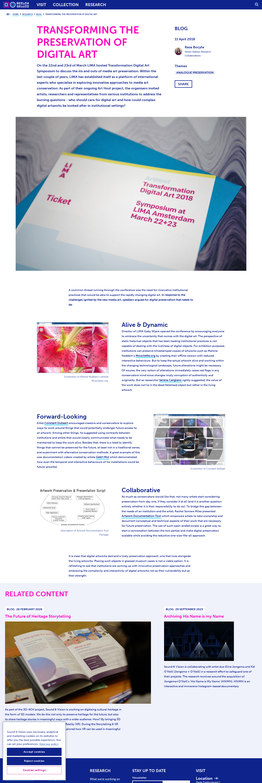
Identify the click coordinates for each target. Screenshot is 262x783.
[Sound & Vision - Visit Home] (9, 5)
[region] (34, 751)
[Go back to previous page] (8, 14)
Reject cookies (34, 760)
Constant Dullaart (56, 423)
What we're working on (105, 779)
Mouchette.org (145, 355)
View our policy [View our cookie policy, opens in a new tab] (49, 744)
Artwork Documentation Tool (141, 516)
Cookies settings (34, 770)
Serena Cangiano (170, 380)
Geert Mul (102, 457)
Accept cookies (34, 751)
